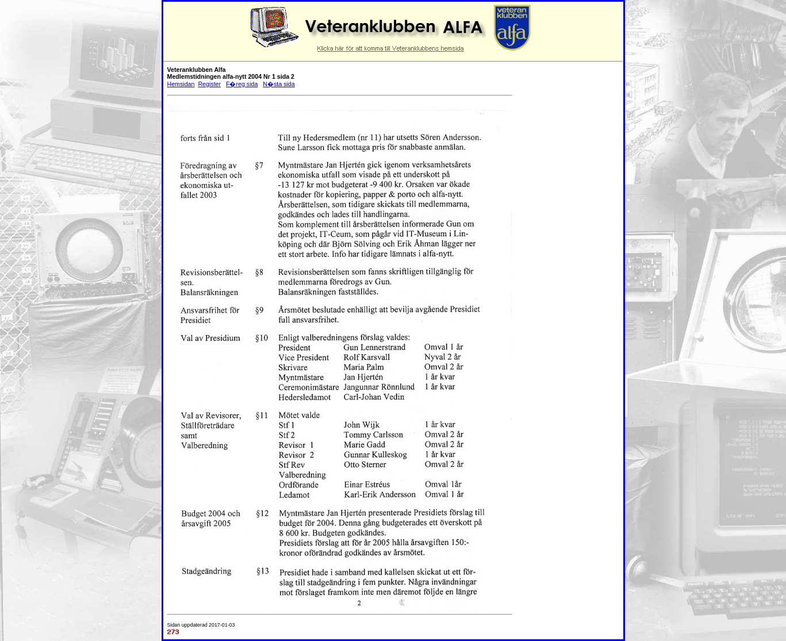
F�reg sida (242, 83)
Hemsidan (181, 83)
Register (209, 83)
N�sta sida (278, 83)
